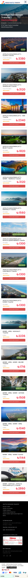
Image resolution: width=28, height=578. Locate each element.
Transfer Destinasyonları (14, 23)
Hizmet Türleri (6, 506)
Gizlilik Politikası (7, 510)
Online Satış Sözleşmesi (9, 512)
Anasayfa (3, 23)
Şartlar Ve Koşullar (8, 508)
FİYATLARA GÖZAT (14, 62)
